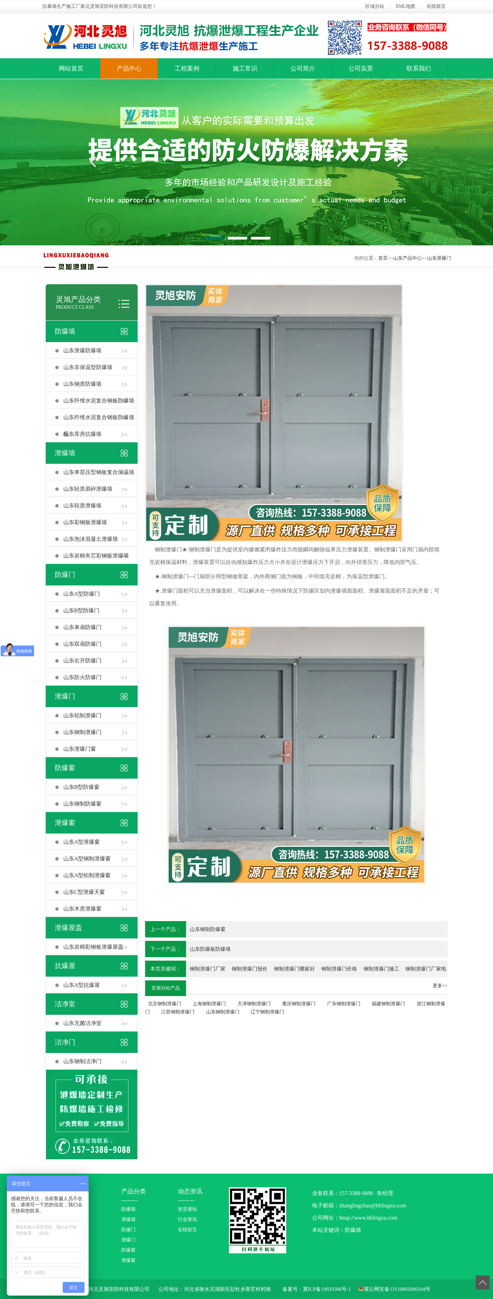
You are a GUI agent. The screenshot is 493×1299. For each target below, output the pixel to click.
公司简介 (303, 68)
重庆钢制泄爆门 (298, 1003)
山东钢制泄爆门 (82, 732)
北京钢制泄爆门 (164, 1003)
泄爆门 (65, 696)
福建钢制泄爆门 (388, 1003)
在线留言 (436, 6)
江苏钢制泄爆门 (178, 1011)
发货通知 (187, 1209)
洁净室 (65, 1004)
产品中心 (129, 68)
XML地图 (405, 6)
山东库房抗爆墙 (82, 434)
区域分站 (374, 6)
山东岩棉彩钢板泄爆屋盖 (93, 947)
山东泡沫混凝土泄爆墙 (90, 539)
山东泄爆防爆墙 (82, 350)
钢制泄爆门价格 (339, 969)
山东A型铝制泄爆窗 (87, 875)
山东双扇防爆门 (82, 644)
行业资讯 (187, 1219)
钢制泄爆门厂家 (208, 969)
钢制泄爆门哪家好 (294, 969)
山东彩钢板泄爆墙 (85, 522)
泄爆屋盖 (68, 927)
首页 (383, 258)
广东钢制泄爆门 (343, 1003)
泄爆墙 (65, 453)
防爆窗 (65, 767)
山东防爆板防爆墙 (210, 949)
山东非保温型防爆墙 (87, 367)
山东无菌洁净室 (82, 1023)
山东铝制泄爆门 (82, 715)
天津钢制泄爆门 (254, 1003)
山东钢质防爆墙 (82, 384)
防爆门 (65, 574)
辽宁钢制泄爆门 (267, 1011)
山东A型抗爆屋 (81, 985)
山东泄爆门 (439, 258)
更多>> (440, 985)
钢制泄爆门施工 (381, 969)
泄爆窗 (65, 822)
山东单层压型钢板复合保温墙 (98, 472)
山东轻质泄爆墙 (82, 505)
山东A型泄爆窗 (81, 842)
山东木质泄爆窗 (82, 909)
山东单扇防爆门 (82, 627)
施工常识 (245, 68)
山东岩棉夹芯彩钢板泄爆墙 (96, 556)
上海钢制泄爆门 (209, 1003)
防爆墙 (65, 331)
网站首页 (71, 68)
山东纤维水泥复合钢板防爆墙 (98, 400)
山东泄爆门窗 (79, 749)
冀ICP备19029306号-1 (327, 1289)
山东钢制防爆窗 (82, 804)
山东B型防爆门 (81, 610)
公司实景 (361, 68)
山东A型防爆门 (81, 594)
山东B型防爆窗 (81, 787)
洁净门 (65, 1042)
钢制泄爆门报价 (249, 969)
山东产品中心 (407, 258)
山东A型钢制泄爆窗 (87, 858)
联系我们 (418, 68)
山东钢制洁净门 (82, 1061)
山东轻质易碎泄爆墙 (87, 489)
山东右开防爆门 (82, 660)
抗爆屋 (65, 965)
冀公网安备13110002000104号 (397, 1289)
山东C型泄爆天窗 (84, 892)
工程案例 (187, 68)
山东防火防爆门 (82, 677)
